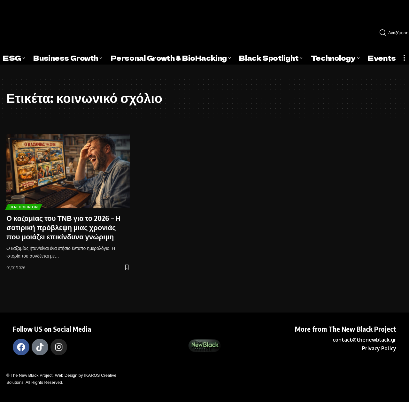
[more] (404, 58)
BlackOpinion (26, 206)
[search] (392, 32)
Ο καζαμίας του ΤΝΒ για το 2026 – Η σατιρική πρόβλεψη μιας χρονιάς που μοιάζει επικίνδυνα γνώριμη (63, 227)
